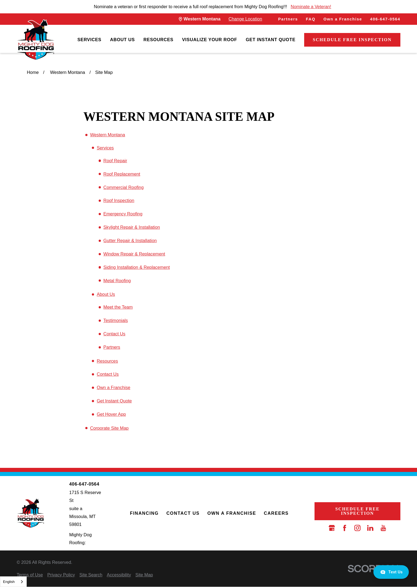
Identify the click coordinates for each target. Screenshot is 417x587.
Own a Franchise (343, 19)
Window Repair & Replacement (134, 253)
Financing (144, 513)
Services (89, 39)
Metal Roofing (117, 280)
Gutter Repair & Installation (130, 240)
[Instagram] (357, 528)
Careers (276, 513)
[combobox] (13, 581)
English (9, 582)
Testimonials (115, 320)
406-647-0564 (385, 19)
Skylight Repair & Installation (131, 227)
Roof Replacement (121, 173)
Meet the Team (118, 307)
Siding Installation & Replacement (136, 267)
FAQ (310, 19)
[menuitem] (89, 39)
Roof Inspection (118, 200)
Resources (158, 39)
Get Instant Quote (270, 39)
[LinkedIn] (370, 528)
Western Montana (107, 134)
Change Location (245, 18)
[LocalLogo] (36, 39)
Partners (288, 19)
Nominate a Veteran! (311, 6)
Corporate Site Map (109, 428)
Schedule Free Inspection (352, 39)
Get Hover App (111, 414)
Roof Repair (115, 160)
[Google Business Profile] (332, 528)
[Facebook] (345, 528)
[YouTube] (383, 528)
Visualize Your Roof (209, 39)
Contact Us (114, 333)
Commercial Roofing (123, 187)
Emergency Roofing (122, 213)
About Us (122, 39)
